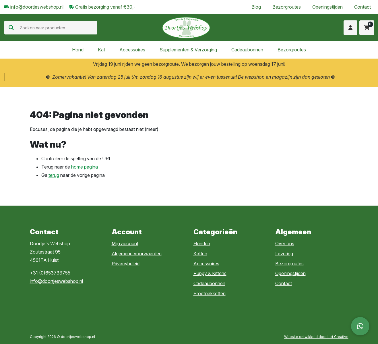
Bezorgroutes (286, 7)
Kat (101, 50)
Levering (284, 253)
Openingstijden (327, 7)
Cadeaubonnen (247, 50)
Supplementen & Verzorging (188, 50)
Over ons (284, 243)
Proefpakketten (209, 293)
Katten (200, 253)
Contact (362, 7)
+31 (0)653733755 (50, 273)
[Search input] (58, 27)
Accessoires (132, 50)
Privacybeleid (125, 263)
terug (54, 175)
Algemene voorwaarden (137, 253)
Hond (78, 50)
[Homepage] (186, 27)
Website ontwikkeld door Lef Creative (316, 337)
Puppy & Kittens (209, 273)
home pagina (84, 167)
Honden (201, 243)
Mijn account (125, 243)
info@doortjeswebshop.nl (56, 281)
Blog (256, 7)
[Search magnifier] (11, 27)
